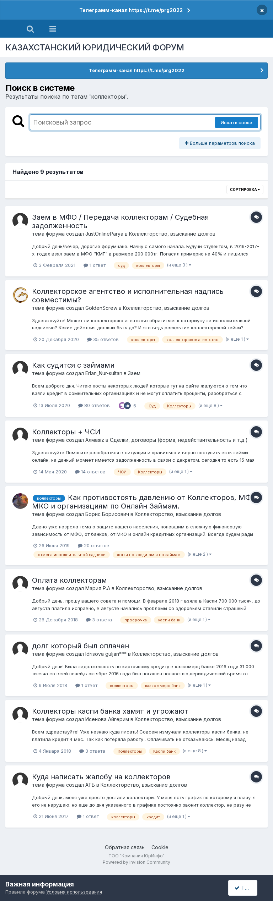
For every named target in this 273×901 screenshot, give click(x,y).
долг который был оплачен (80, 646)
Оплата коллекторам (69, 580)
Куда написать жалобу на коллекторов (101, 777)
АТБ (90, 785)
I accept (247, 888)
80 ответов (94, 405)
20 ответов (93, 545)
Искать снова (236, 122)
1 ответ (95, 265)
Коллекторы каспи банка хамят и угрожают (110, 711)
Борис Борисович (107, 514)
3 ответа (99, 619)
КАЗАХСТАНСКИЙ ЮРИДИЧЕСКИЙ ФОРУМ (94, 47)
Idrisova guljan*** (106, 654)
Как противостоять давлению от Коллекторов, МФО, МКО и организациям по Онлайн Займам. (145, 501)
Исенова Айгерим (107, 719)
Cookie (159, 847)
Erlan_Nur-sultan (103, 373)
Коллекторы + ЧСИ (66, 432)
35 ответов (103, 339)
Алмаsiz (94, 440)
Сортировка (245, 189)
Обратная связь (125, 847)
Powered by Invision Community (136, 862)
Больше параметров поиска (220, 143)
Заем (134, 373)
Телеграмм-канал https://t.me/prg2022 (131, 10)
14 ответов (90, 471)
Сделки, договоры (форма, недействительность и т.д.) (179, 440)
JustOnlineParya (104, 234)
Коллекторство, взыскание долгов (172, 234)
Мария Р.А (97, 588)
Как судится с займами (73, 365)
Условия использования (74, 892)
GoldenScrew (101, 308)
